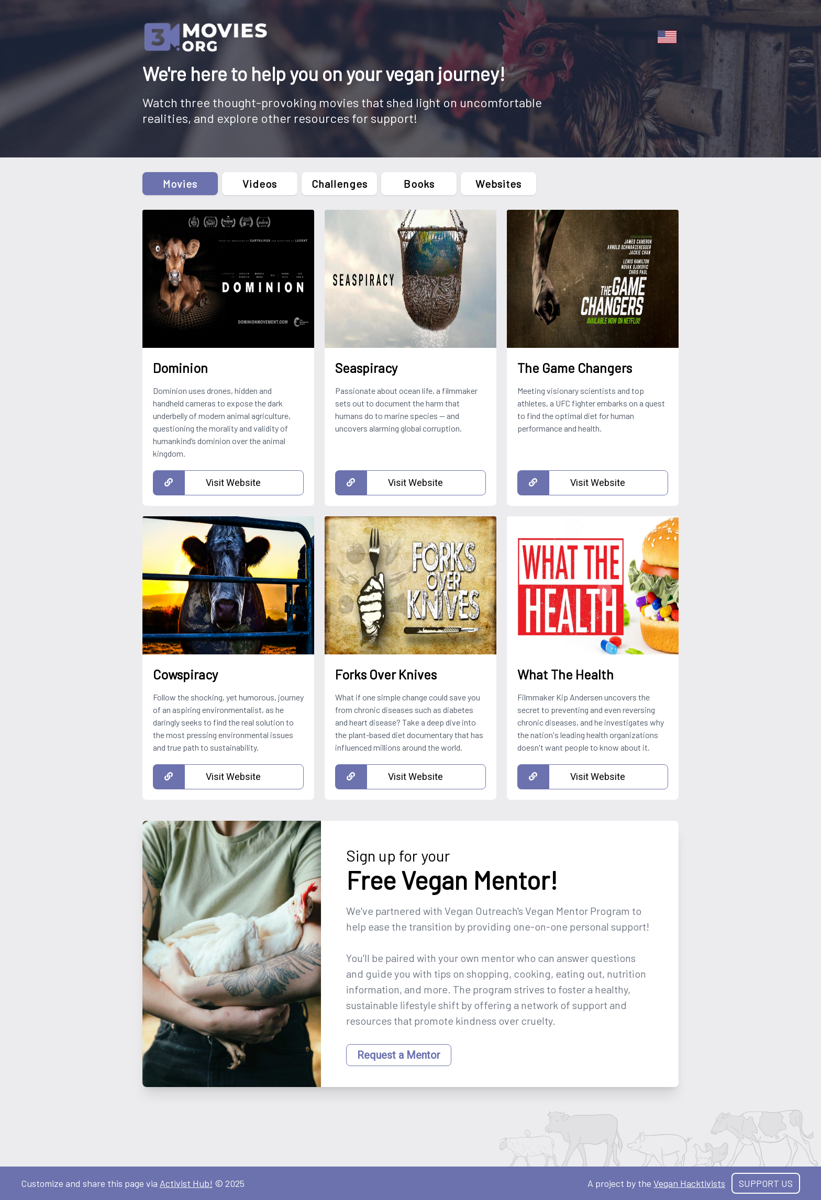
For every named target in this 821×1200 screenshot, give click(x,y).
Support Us (766, 1183)
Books (419, 183)
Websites (498, 183)
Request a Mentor (398, 1055)
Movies (180, 183)
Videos (259, 183)
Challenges (340, 183)
